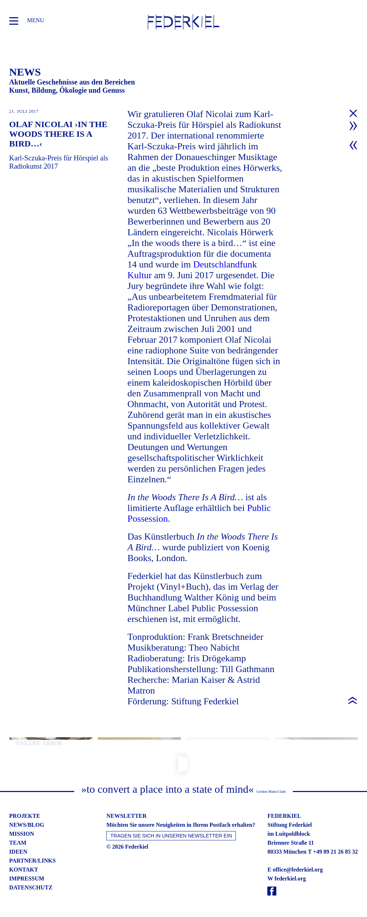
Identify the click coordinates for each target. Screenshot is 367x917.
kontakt (23, 870)
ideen (18, 852)
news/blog (26, 825)
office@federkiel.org (298, 870)
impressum (26, 878)
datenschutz (31, 887)
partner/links (32, 861)
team (18, 843)
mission (21, 834)
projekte (24, 816)
